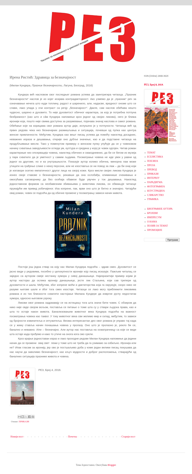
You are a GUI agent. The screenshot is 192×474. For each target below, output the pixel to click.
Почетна (72, 436)
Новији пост (16, 436)
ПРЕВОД (152, 169)
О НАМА (152, 221)
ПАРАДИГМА (154, 182)
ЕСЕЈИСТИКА (155, 157)
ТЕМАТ (151, 152)
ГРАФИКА (153, 199)
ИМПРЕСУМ (154, 217)
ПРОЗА (151, 165)
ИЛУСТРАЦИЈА (156, 191)
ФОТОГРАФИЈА (156, 186)
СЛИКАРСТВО (155, 195)
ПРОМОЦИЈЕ (154, 230)
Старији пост (128, 436)
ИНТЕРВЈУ (153, 178)
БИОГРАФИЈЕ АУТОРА (160, 209)
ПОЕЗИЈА (152, 161)
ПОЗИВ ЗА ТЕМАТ (157, 226)
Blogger (112, 465)
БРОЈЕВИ (152, 213)
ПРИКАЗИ (24, 422)
